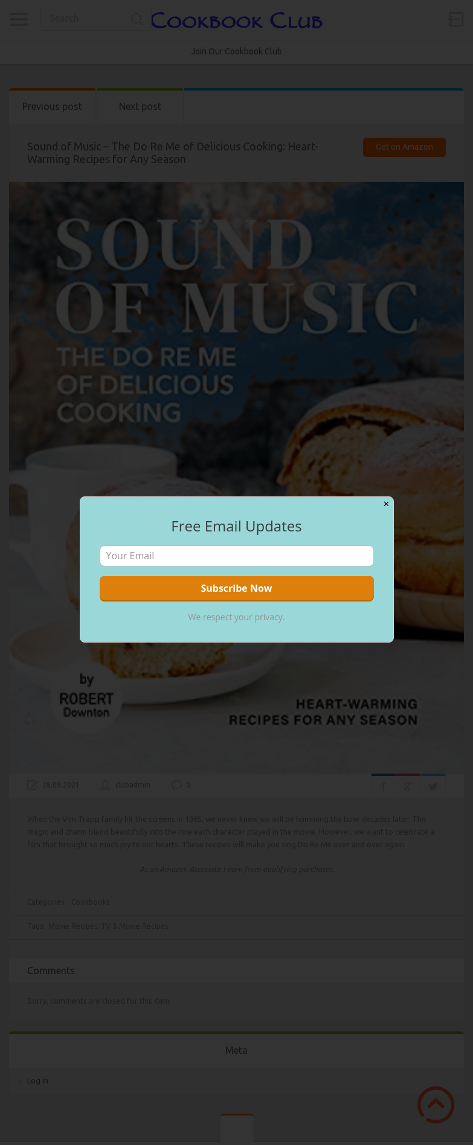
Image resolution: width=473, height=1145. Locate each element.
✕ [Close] (386, 503)
